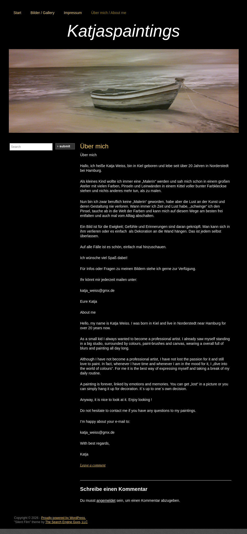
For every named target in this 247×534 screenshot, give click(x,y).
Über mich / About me (108, 13)
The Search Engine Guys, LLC (66, 522)
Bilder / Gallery (43, 13)
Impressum (73, 13)
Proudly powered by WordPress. (63, 518)
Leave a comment (93, 465)
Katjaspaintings (123, 31)
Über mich (94, 146)
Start (17, 13)
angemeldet (105, 500)
